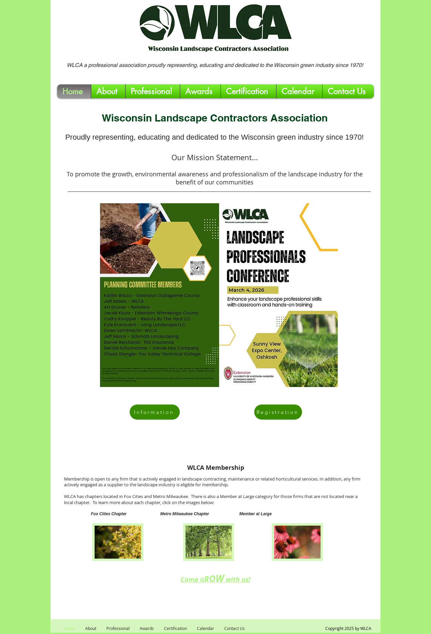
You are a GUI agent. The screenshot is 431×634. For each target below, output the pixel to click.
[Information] (155, 412)
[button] (152, 91)
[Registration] (278, 412)
